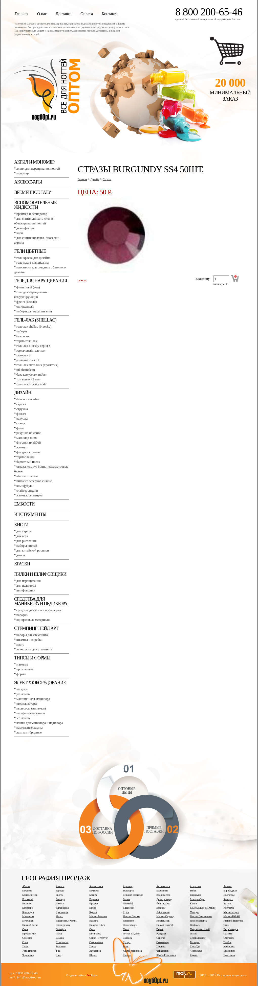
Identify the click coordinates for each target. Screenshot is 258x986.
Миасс (59, 916)
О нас (42, 14)
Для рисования (26, 541)
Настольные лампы (29, 727)
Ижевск (60, 903)
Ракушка (22, 418)
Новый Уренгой (164, 925)
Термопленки (25, 457)
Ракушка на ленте (28, 433)
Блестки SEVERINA (27, 399)
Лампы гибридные (29, 732)
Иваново (26, 903)
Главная (21, 14)
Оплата (86, 14)
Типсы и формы (32, 657)
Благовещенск (29, 894)
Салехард (27, 937)
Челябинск (229, 950)
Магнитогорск (231, 912)
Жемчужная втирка (29, 495)
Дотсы (20, 555)
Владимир (195, 894)
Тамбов (227, 942)
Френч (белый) (26, 302)
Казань (193, 903)
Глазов (126, 899)
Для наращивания (28, 581)
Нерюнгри (128, 920)
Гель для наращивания (40, 280)
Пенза (126, 929)
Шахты (127, 955)
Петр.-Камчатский (200, 929)
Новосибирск (130, 925)
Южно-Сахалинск (166, 955)
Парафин (22, 615)
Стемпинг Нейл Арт (36, 628)
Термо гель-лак (26, 341)
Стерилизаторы (26, 703)
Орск (92, 929)
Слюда (20, 423)
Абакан (26, 886)
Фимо (20, 428)
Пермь (159, 929)
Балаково (27, 890)
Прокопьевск (29, 933)
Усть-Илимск (29, 950)
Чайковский (162, 950)
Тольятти (61, 946)
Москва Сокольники (201, 916)
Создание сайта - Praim (81, 975)
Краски (22, 563)
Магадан (194, 912)
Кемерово (27, 907)
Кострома (228, 907)
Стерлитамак (96, 942)
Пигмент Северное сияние (34, 481)
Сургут (127, 942)
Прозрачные (24, 669)
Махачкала (28, 916)
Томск (92, 946)
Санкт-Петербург (98, 937)
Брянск (93, 894)
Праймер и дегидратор (31, 214)
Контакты (110, 14)
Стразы (21, 404)
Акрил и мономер (34, 162)
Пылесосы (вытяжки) (31, 708)
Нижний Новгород (233, 920)
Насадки (22, 689)
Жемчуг (21, 447)
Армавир (128, 886)
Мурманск (27, 920)
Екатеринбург (197, 899)
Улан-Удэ (195, 946)
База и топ (23, 336)
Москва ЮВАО (231, 916)
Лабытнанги (162, 912)
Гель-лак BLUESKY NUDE (31, 384)
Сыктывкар (162, 942)
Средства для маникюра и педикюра (40, 601)
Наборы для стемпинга (32, 635)
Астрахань (195, 886)
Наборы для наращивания (34, 311)
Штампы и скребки (29, 639)
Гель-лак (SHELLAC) (35, 320)
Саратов (160, 937)
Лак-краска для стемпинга (34, 649)
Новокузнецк (63, 925)
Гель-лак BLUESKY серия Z (33, 346)
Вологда (60, 899)
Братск (59, 894)
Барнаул (60, 890)
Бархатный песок (28, 462)
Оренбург (61, 929)
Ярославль (229, 955)
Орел (25, 929)
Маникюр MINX (26, 438)
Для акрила (24, 531)
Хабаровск (95, 950)
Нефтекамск (162, 920)
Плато (20, 644)
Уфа (58, 950)
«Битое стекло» (27, 476)
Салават (227, 933)
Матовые (22, 664)
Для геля (22, 536)
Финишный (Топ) (28, 287)
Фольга (21, 414)
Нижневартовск (198, 920)
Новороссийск (97, 925)
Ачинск (227, 886)
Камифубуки (24, 486)
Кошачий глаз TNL (27, 360)
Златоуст (228, 899)
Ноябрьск (195, 925)
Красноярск (62, 912)
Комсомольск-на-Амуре (203, 907)
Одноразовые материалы (33, 620)
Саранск (127, 937)
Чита (58, 955)
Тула (125, 946)
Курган (93, 912)
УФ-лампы (23, 694)
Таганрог (195, 942)
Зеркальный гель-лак (30, 350)
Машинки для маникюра (33, 699)
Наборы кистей (26, 545)
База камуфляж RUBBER (31, 374)
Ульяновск (228, 946)
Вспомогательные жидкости (35, 205)
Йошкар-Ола (163, 903)
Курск (126, 912)
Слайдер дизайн (27, 490)
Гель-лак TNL (24, 355)
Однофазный (25, 306)
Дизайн (22, 392)
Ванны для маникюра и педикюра (39, 723)
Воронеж (94, 899)
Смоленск (228, 937)
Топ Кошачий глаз (28, 379)
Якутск (194, 955)
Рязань (193, 933)
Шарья (93, 955)
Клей (19, 233)
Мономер (22, 173)
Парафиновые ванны (30, 713)
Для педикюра (26, 585)
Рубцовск (161, 933)
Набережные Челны (66, 920)
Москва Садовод (165, 916)
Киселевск (128, 907)
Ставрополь (62, 942)
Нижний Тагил (30, 925)
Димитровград (164, 899)
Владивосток (163, 894)
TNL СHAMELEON (25, 370)
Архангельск (163, 886)
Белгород (94, 890)
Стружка (22, 409)
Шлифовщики (25, 590)
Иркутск (93, 903)
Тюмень (160, 946)
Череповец (28, 955)
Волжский (27, 899)
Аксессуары (28, 182)
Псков (59, 933)
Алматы (60, 886)
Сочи (25, 942)
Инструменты (30, 514)
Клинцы (160, 907)
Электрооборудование (40, 682)
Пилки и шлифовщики (40, 574)
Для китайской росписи (32, 550)
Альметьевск (96, 886)
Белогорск (128, 890)
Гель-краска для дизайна (33, 258)
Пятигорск (95, 933)
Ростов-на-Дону (131, 933)
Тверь (25, 946)
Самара (60, 937)
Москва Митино (98, 916)
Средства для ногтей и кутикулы (38, 610)
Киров (92, 907)
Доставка (64, 14)
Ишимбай (128, 903)
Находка (93, 920)
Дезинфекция (25, 228)
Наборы (21, 331)
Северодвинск (197, 937)
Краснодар (28, 912)
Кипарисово (62, 907)
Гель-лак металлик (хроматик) (37, 365)
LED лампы (23, 718)
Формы (21, 674)
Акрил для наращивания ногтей (38, 168)
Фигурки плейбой (28, 442)
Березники (162, 890)
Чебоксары (196, 950)
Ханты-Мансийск (132, 950)
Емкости (24, 504)
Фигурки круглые (28, 452)
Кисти (21, 524)
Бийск (193, 890)
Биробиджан (230, 890)
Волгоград (228, 894)
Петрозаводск (230, 929)
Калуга (227, 903)
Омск (226, 925)
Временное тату (32, 192)
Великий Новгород (133, 894)
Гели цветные (30, 251)
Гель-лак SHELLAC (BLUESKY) (33, 326)
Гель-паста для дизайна (32, 262)
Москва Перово (131, 916)
